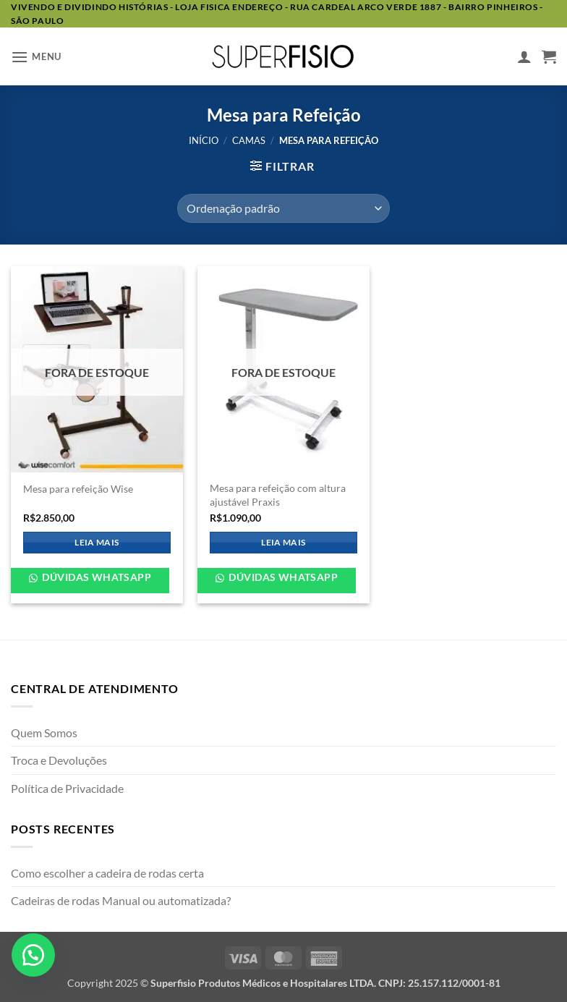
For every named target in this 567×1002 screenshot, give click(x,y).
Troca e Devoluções (59, 760)
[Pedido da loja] (283, 208)
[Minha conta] (524, 56)
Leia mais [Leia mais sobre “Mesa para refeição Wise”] (96, 542)
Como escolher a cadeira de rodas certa (107, 873)
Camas (248, 140)
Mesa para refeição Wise (78, 489)
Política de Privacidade (67, 788)
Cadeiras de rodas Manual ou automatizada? (121, 900)
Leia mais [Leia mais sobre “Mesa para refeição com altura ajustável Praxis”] (283, 542)
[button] (36, 57)
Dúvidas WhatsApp (95, 577)
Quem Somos (44, 732)
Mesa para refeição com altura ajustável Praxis (278, 495)
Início (203, 140)
